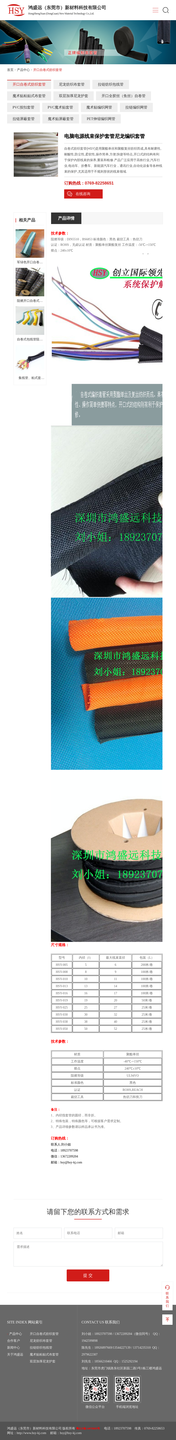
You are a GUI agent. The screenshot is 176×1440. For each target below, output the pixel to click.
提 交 (88, 1275)
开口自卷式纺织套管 (29, 84)
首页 (10, 70)
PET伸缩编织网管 (101, 119)
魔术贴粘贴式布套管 (29, 96)
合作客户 (13, 1340)
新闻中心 (13, 1347)
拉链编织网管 (136, 107)
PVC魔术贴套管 (60, 107)
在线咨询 (78, 194)
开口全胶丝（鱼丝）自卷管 (124, 96)
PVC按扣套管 (23, 107)
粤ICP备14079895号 (88, 1428)
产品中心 (23, 70)
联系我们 (167, 1296)
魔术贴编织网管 (99, 107)
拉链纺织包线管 (111, 84)
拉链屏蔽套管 (24, 119)
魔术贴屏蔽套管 (61, 119)
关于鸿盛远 (15, 1354)
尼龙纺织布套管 (72, 84)
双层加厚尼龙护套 (73, 96)
